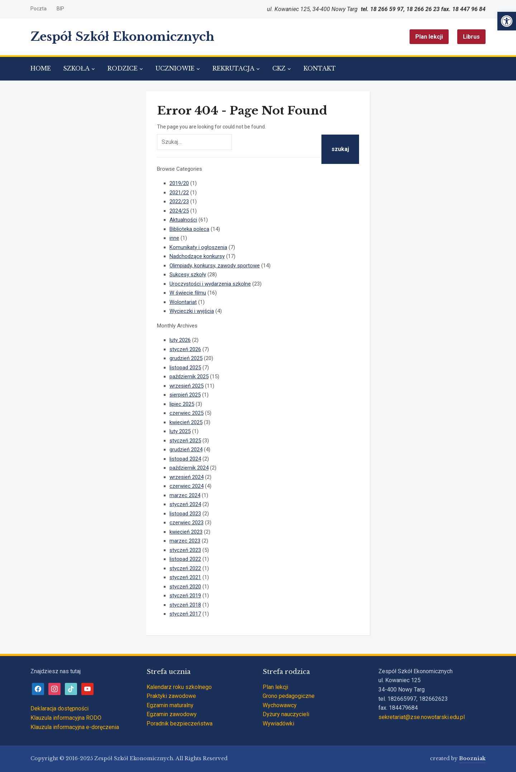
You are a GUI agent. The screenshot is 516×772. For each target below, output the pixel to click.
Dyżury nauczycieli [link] (286, 714)
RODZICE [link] (123, 68)
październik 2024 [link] (189, 468)
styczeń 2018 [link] (185, 605)
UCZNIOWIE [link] (175, 68)
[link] (506, 21)
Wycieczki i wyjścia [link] (191, 311)
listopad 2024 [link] (185, 459)
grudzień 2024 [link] (185, 449)
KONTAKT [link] (320, 68)
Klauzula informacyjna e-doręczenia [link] (74, 727)
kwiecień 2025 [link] (185, 422)
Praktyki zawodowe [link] (171, 696)
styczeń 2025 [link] (185, 440)
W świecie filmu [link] (187, 293)
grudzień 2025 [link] (185, 358)
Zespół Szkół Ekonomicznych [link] (122, 36)
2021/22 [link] (179, 192)
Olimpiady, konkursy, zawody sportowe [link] (214, 265)
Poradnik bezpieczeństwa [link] (179, 723)
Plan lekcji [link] (429, 36)
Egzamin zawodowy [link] (172, 714)
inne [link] (174, 238)
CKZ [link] (279, 68)
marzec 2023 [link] (184, 541)
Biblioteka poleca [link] (189, 229)
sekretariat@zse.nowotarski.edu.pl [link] (421, 717)
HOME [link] (40, 68)
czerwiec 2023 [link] (186, 522)
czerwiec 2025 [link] (186, 413)
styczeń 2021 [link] (185, 577)
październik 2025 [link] (189, 376)
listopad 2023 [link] (185, 513)
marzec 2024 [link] (184, 495)
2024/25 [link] (179, 211)
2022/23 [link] (179, 201)
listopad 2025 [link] (185, 367)
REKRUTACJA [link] (233, 68)
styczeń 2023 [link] (185, 550)
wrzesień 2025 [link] (186, 386)
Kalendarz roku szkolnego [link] (179, 687)
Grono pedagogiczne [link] (289, 696)
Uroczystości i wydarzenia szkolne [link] (210, 284)
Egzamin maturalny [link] (170, 705)
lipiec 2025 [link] (181, 404)
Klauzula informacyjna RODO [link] (65, 717)
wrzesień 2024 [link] (186, 477)
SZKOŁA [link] (76, 68)
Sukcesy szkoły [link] (187, 274)
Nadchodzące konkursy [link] (197, 256)
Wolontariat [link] (183, 302)
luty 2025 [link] (180, 431)
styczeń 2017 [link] (185, 614)
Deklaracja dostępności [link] (59, 708)
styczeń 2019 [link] (185, 595)
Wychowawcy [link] (280, 705)
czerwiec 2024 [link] (186, 486)
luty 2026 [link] (180, 340)
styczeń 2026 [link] (185, 349)
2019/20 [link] (179, 183)
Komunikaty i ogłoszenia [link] (198, 247)
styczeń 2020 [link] (185, 586)
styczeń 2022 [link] (185, 568)
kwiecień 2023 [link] (185, 532)
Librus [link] (471, 36)
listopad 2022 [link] (185, 559)
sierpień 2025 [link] (185, 395)
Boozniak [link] (472, 758)
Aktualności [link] (183, 220)
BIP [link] (60, 8)
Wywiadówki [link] (278, 723)
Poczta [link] (38, 8)
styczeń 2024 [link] (185, 504)
